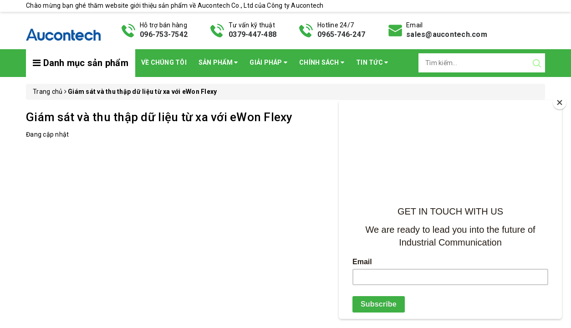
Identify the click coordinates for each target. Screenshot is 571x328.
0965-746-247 (341, 34)
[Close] (559, 102)
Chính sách (321, 62)
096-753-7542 (164, 34)
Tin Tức (372, 62)
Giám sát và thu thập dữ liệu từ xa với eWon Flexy (159, 117)
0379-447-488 (252, 34)
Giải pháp (268, 62)
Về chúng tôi (164, 62)
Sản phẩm (218, 62)
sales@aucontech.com (446, 34)
